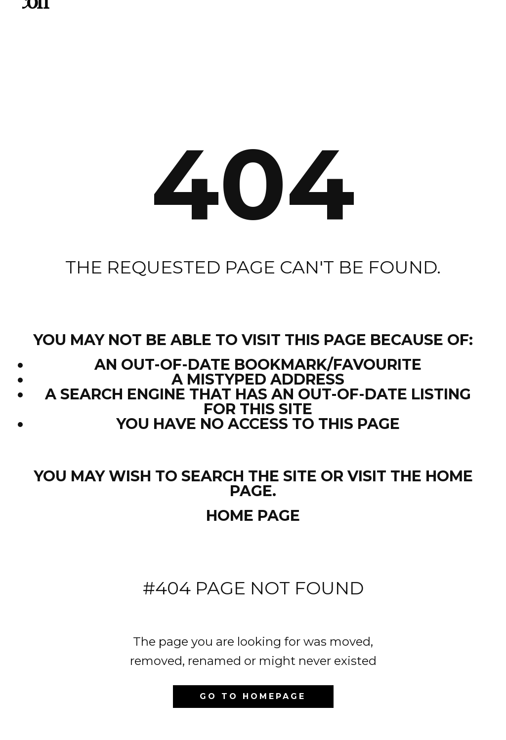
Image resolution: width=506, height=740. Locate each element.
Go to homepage (253, 696)
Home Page (253, 515)
